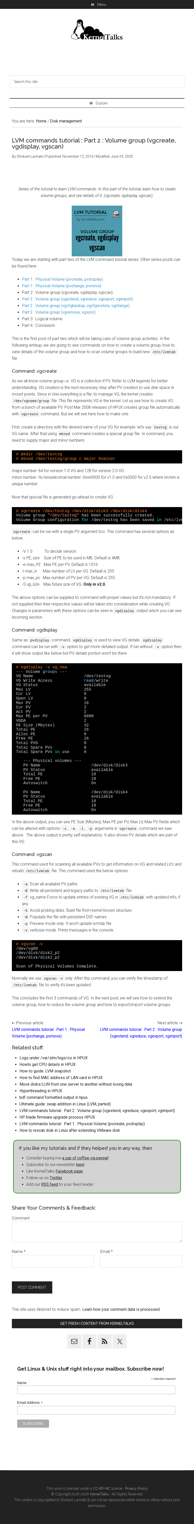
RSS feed (49, 1184)
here (80, 1164)
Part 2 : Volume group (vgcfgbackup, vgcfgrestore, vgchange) (76, 305)
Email (106, 1251)
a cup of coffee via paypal (85, 1158)
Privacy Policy (136, 1488)
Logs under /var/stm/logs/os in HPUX (53, 1057)
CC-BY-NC (101, 1488)
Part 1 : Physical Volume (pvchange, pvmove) (61, 285)
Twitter (56, 1177)
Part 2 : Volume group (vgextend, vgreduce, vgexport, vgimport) (77, 299)
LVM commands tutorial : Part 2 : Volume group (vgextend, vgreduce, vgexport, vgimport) (97, 1110)
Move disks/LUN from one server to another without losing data (75, 1084)
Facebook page (69, 1171)
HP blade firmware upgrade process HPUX (57, 1117)
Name (19, 1251)
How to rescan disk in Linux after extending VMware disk (69, 1130)
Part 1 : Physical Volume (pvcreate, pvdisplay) (62, 279)
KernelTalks (99, 1494)
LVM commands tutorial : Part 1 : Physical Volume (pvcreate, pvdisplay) (82, 1123)
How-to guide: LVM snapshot (45, 1071)
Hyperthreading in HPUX (40, 1090)
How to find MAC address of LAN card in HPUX (61, 1077)
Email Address (30, 1402)
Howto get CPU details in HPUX (47, 1064)
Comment (21, 1218)
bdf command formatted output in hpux (53, 1097)
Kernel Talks (97, 30)
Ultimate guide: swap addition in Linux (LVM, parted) (65, 1104)
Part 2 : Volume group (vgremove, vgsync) (58, 312)
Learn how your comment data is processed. (121, 1309)
